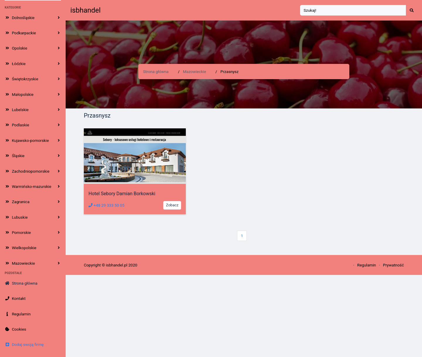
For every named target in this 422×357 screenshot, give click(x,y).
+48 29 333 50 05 (107, 205)
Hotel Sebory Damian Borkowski (122, 193)
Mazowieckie (194, 71)
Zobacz (172, 205)
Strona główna (156, 71)
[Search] (353, 10)
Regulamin (366, 265)
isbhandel (85, 10)
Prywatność (393, 265)
